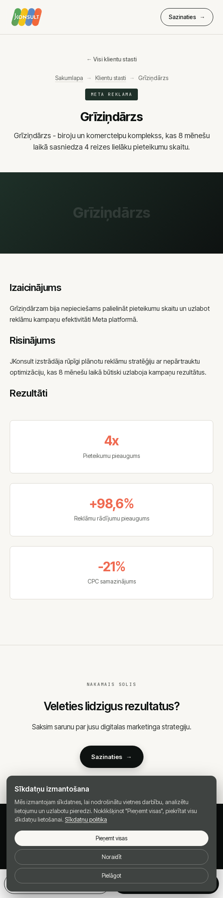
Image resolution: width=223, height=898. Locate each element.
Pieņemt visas (111, 838)
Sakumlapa (69, 77)
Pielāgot (111, 875)
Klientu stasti (110, 77)
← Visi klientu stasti (111, 59)
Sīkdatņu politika (86, 819)
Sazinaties (187, 17)
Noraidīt (112, 857)
